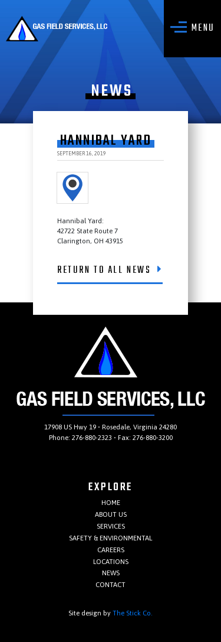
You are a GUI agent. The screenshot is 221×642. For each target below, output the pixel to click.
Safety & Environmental (110, 538)
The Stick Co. (133, 613)
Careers (110, 549)
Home (110, 502)
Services (111, 526)
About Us (111, 514)
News (111, 572)
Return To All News (110, 270)
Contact (110, 584)
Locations (110, 561)
